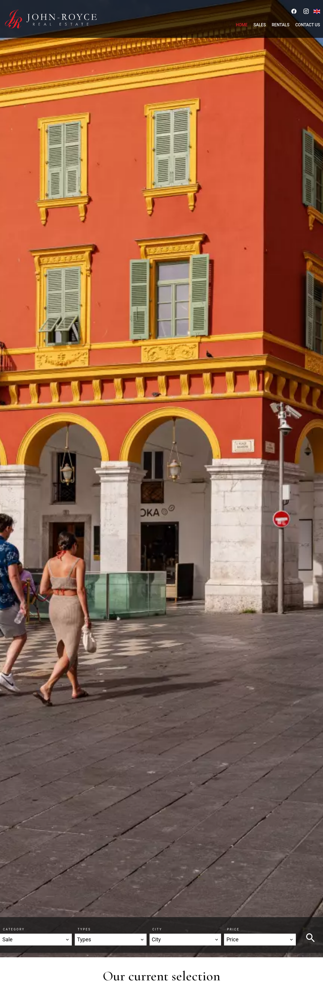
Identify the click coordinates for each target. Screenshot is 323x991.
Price (233, 929)
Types (84, 929)
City (157, 929)
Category (14, 929)
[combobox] (36, 939)
